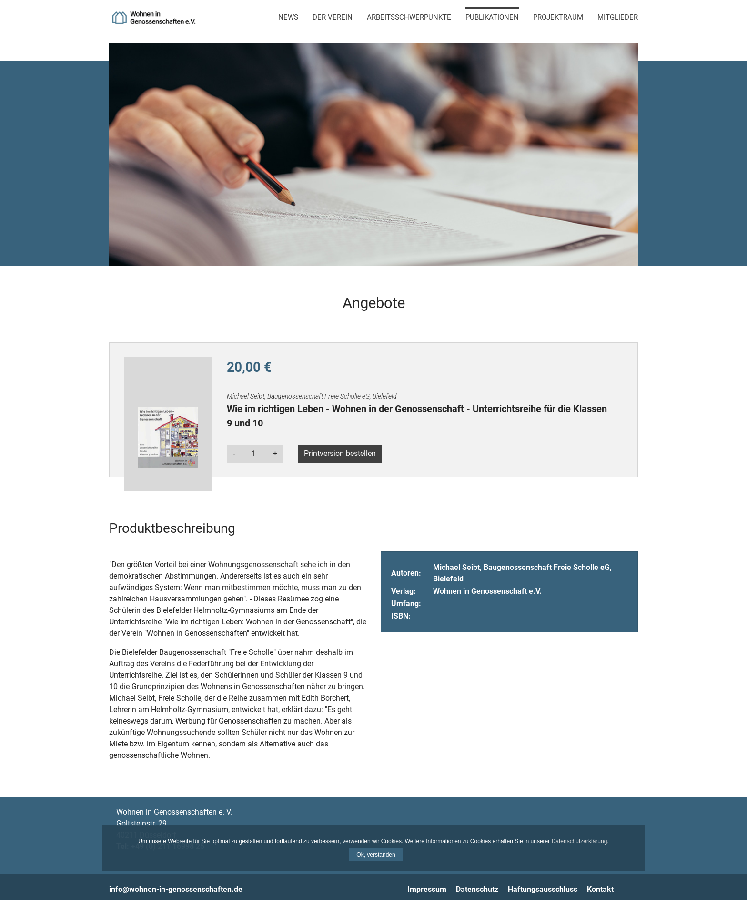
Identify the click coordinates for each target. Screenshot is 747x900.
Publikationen (492, 17)
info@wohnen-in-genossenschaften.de (175, 889)
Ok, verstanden (375, 854)
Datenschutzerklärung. (580, 841)
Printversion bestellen (340, 453)
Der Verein (333, 17)
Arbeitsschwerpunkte (409, 17)
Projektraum (558, 17)
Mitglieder (617, 17)
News (288, 17)
